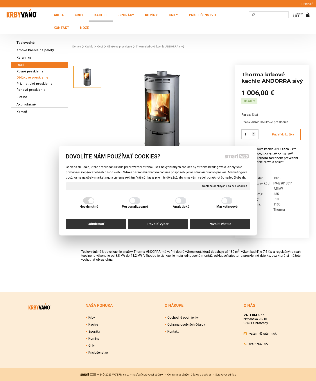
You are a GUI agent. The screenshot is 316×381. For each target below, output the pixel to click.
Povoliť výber (158, 224)
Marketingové (227, 207)
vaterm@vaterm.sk (262, 333)
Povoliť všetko (220, 224)
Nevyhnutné (88, 207)
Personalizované (135, 207)
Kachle (93, 325)
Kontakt (173, 332)
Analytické (181, 207)
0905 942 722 (259, 344)
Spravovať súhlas (225, 374)
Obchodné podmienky (183, 318)
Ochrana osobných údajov (186, 325)
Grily (91, 346)
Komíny (93, 339)
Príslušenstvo (98, 353)
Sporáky (94, 332)
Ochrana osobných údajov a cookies (224, 185)
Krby (91, 318)
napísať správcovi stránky (148, 374)
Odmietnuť (96, 224)
